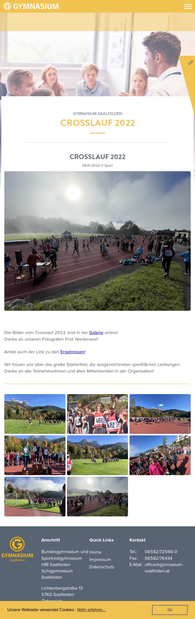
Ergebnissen (72, 352)
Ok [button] (170, 610)
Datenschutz (101, 567)
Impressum (100, 559)
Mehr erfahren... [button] (91, 610)
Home (95, 552)
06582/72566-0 (161, 551)
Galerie (96, 332)
